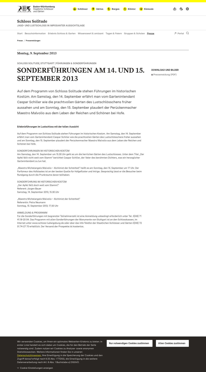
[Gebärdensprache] (181, 9)
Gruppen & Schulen (134, 33)
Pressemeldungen (33, 41)
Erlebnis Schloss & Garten (62, 33)
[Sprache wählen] (187, 9)
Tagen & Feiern (114, 33)
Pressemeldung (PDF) (165, 74)
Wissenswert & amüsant (90, 33)
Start (19, 33)
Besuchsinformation (35, 33)
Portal (179, 33)
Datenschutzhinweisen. (29, 355)
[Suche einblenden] (187, 33)
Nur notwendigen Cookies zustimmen (129, 343)
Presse (150, 33)
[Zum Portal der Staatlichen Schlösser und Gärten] (36, 9)
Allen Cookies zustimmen (171, 343)
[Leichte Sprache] (174, 9)
